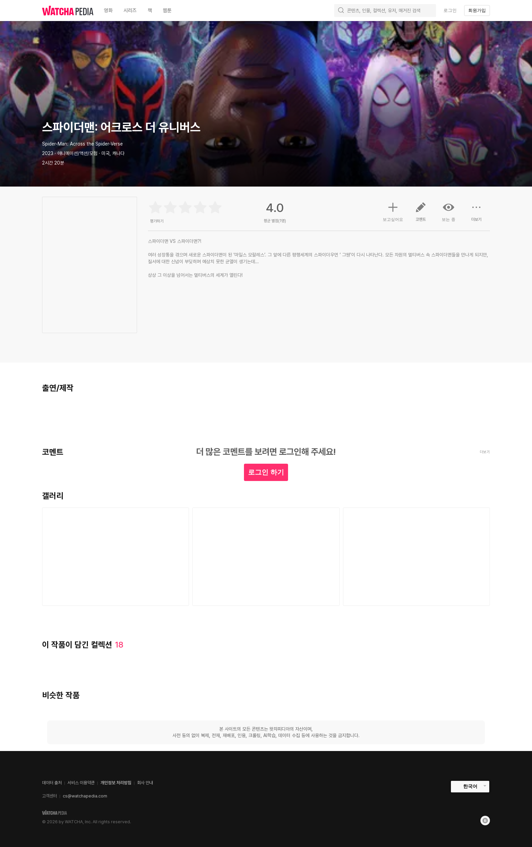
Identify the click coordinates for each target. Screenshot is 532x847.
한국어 (470, 786)
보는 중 (448, 211)
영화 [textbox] (108, 10)
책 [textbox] (150, 10)
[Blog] (485, 820)
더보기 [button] (476, 214)
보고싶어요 (393, 211)
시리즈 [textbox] (130, 10)
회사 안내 (145, 782)
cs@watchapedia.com (85, 795)
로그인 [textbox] (450, 10)
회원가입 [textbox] (477, 10)
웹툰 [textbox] (167, 10)
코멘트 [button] (420, 214)
